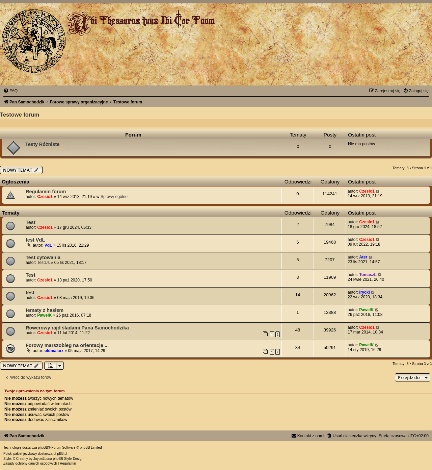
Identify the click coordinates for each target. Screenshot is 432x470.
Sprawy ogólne (114, 196)
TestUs (43, 262)
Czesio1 (45, 196)
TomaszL (368, 274)
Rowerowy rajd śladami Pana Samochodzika (77, 327)
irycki (364, 292)
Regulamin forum (46, 191)
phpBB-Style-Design (68, 459)
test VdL (35, 240)
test (30, 292)
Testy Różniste (42, 144)
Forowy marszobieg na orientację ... (67, 345)
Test (30, 222)
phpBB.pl (60, 453)
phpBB (43, 447)
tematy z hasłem (44, 310)
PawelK (44, 315)
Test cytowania (43, 257)
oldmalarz (54, 350)
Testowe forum (19, 115)
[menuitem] (10, 91)
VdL (48, 245)
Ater (363, 257)
